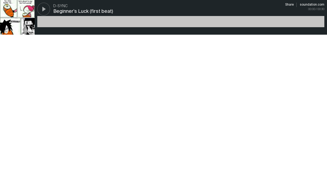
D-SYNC (60, 6)
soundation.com (312, 4)
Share (289, 4)
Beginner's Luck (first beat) (83, 11)
